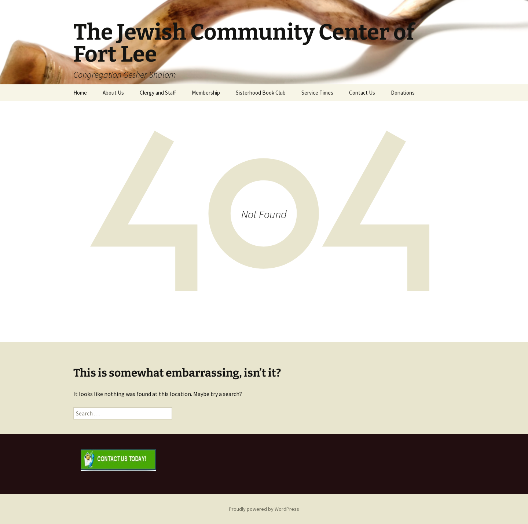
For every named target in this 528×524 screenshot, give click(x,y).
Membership (206, 92)
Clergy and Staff (158, 92)
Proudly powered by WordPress (264, 509)
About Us (113, 92)
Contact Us (362, 92)
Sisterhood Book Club (261, 92)
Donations (403, 92)
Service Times (317, 92)
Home (80, 92)
